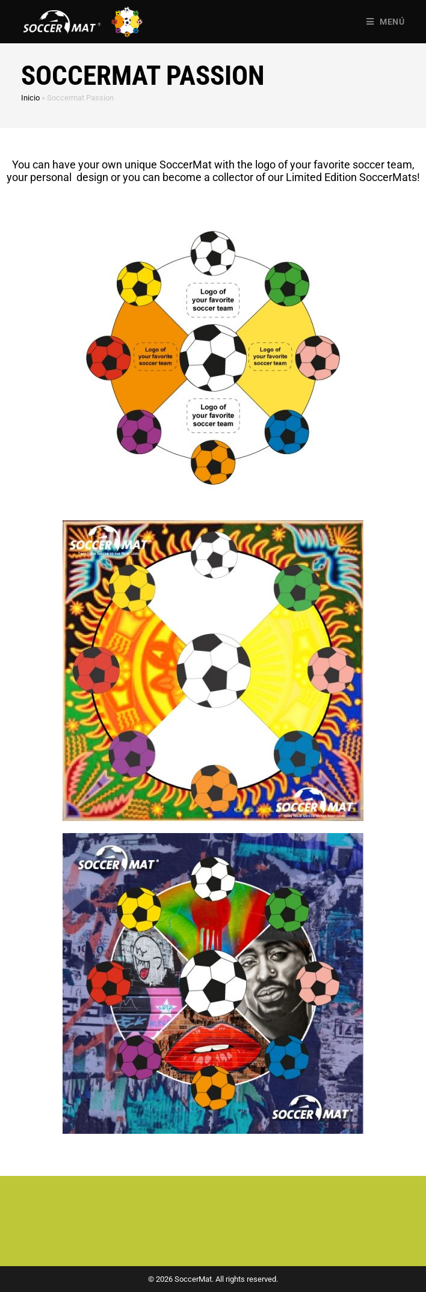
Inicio (30, 97)
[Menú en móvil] (385, 21)
